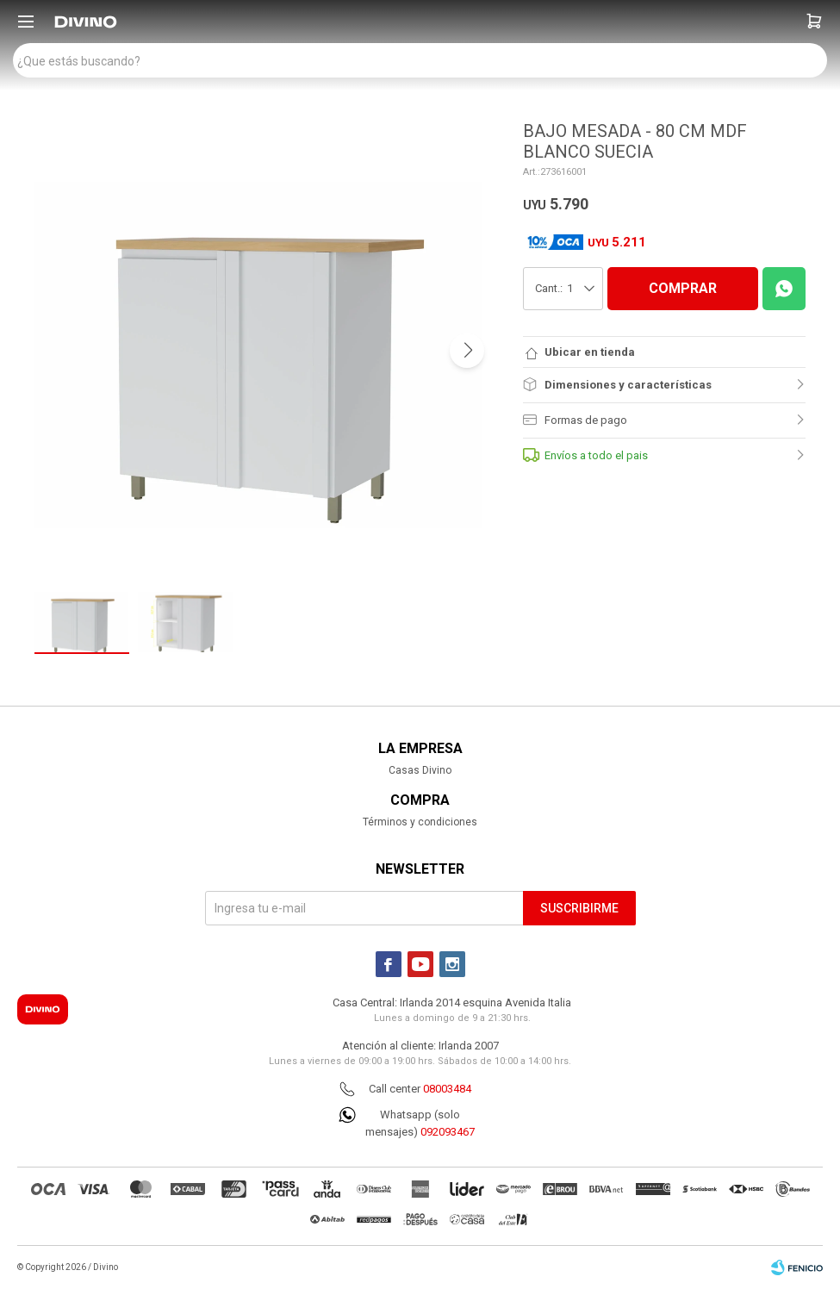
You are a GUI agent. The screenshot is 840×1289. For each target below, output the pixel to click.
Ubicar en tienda (589, 352)
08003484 (447, 1088)
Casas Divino (420, 770)
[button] (814, 21)
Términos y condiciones (420, 822)
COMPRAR (683, 288)
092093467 (447, 1131)
